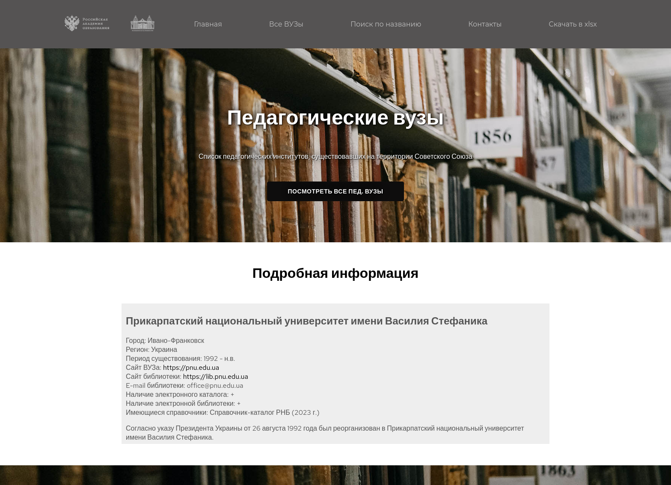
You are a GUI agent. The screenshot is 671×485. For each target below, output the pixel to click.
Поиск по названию (385, 24)
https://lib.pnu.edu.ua (215, 376)
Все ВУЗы (286, 24)
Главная (208, 24)
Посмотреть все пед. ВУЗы (335, 191)
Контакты (485, 24)
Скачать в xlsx (573, 24)
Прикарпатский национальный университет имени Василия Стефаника (306, 320)
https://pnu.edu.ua (191, 367)
